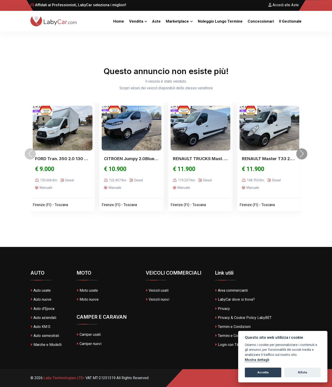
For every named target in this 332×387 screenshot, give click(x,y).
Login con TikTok (230, 344)
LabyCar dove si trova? (235, 299)
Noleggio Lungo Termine (220, 21)
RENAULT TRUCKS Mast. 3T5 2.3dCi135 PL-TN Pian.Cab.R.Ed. (200, 158)
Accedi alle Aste (283, 5)
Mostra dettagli (257, 360)
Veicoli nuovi (157, 299)
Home (118, 21)
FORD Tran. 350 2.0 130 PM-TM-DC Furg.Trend (62, 158)
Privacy (222, 308)
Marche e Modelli (46, 344)
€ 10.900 (115, 169)
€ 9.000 (44, 169)
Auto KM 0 (40, 326)
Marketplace (177, 21)
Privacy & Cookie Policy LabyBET (243, 317)
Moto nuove (88, 299)
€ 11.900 (184, 169)
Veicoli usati (157, 290)
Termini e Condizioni (233, 326)
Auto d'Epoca (42, 308)
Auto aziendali (43, 317)
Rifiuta (302, 372)
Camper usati (89, 334)
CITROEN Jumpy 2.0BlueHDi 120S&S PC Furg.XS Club (131, 158)
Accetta (263, 372)
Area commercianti (231, 290)
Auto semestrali (44, 335)
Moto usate (87, 290)
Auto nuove (40, 299)
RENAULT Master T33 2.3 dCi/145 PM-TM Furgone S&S (269, 158)
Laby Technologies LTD (63, 378)
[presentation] (30, 153)
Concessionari (261, 21)
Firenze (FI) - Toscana (50, 205)
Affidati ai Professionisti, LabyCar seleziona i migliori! (78, 5)
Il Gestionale (290, 21)
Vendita (136, 21)
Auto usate (40, 290)
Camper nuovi (89, 344)
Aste (156, 21)
